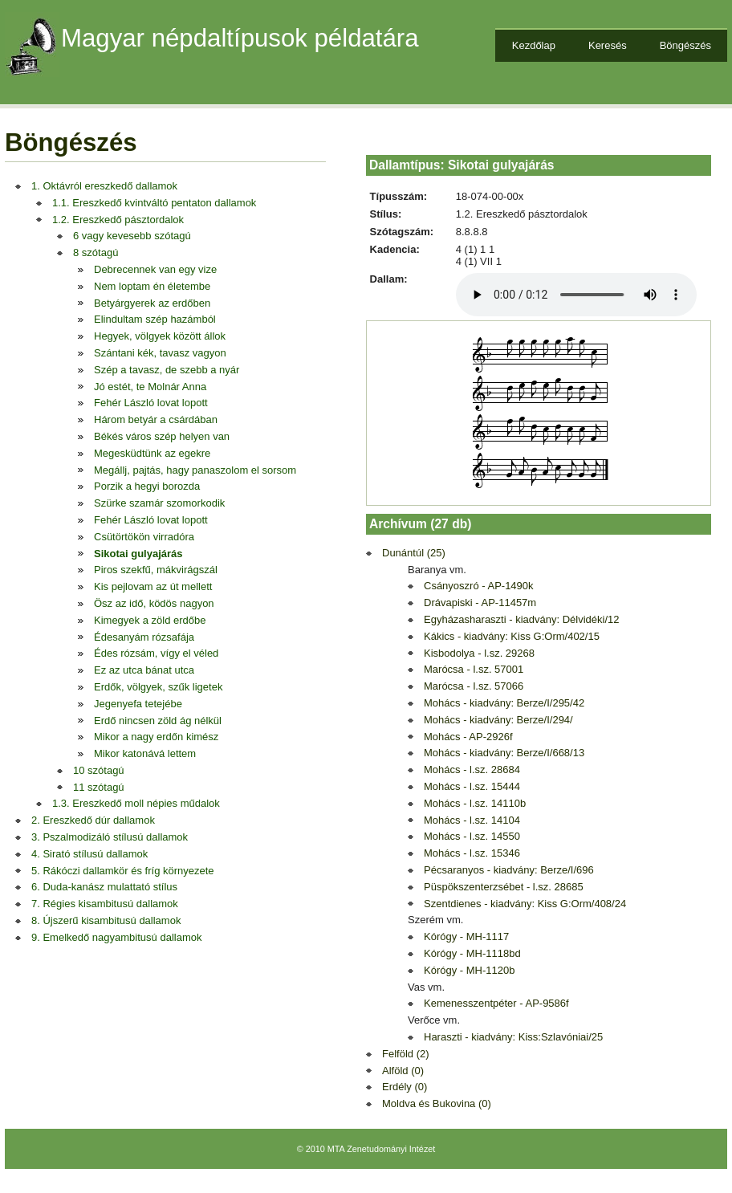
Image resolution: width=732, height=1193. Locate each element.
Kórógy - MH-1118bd (472, 953)
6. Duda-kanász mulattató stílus (104, 887)
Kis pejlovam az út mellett (153, 586)
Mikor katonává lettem (145, 753)
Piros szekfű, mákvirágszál (156, 570)
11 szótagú (98, 787)
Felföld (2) (405, 1054)
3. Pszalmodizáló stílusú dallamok (109, 837)
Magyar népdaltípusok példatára (240, 38)
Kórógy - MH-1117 (466, 936)
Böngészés (685, 45)
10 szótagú (98, 770)
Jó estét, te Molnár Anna (150, 387)
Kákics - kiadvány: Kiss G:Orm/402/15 (512, 636)
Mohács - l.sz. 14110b (475, 803)
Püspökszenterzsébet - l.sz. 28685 (504, 887)
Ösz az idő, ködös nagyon (154, 603)
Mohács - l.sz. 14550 (472, 836)
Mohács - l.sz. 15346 (472, 853)
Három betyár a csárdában (156, 419)
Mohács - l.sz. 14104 (472, 820)
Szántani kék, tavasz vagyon (160, 353)
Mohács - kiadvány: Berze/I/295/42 (504, 703)
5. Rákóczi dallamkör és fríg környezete (122, 871)
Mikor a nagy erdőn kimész (156, 737)
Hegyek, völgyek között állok (160, 336)
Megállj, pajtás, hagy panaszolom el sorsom (195, 470)
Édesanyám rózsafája (144, 637)
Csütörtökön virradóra (144, 537)
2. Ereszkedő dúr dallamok (93, 820)
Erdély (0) (404, 1087)
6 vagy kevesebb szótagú (132, 236)
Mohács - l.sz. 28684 (472, 769)
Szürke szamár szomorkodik (159, 503)
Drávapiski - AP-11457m (480, 602)
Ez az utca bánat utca (144, 670)
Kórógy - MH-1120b (469, 970)
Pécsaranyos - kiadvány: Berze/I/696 (509, 870)
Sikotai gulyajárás (138, 554)
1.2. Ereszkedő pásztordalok (118, 220)
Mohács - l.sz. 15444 (472, 786)
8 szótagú (95, 252)
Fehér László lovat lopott (151, 403)
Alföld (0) (403, 1071)
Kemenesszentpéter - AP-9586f (496, 1003)
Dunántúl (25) (413, 553)
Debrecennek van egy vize (155, 269)
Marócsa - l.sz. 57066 (473, 686)
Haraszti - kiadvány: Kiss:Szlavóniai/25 (513, 1037)
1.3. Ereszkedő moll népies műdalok (136, 803)
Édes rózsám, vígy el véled (156, 653)
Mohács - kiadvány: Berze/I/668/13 (504, 753)
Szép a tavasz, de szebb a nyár (166, 370)
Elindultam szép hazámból (155, 319)
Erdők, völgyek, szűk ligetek (158, 687)
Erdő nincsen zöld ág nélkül (158, 721)
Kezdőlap (533, 45)
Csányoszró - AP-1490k (479, 586)
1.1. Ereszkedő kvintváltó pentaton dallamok (154, 203)
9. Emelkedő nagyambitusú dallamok (116, 937)
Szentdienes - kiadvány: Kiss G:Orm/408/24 (525, 904)
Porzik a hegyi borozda (147, 486)
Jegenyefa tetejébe (138, 704)
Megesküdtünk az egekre (152, 453)
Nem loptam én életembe (152, 286)
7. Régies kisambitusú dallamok (104, 904)
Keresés (607, 45)
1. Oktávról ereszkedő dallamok (104, 186)
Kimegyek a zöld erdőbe (149, 620)
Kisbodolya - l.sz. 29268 (479, 653)
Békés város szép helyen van (162, 436)
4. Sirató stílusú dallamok (89, 854)
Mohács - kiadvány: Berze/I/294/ (498, 720)
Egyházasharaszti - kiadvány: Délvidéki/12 (522, 619)
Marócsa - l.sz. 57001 (473, 669)
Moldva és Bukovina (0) (436, 1103)
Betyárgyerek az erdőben (152, 303)
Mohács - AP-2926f (468, 737)
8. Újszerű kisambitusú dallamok (106, 920)
